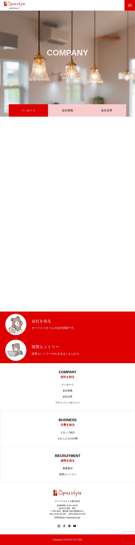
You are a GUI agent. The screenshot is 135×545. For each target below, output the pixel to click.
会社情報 (67, 110)
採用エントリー (67, 474)
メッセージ (67, 384)
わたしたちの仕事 (68, 438)
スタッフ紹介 (67, 432)
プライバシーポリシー (67, 402)
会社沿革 (106, 110)
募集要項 (68, 468)
